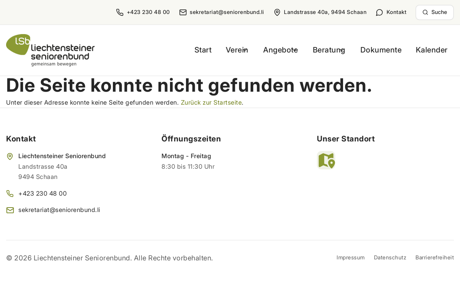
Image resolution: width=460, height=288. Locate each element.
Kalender (433, 50)
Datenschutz (390, 257)
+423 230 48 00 (42, 193)
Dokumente (387, 50)
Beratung (331, 50)
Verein (231, 50)
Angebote (279, 50)
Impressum (351, 257)
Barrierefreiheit (434, 257)
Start (198, 50)
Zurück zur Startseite (211, 102)
